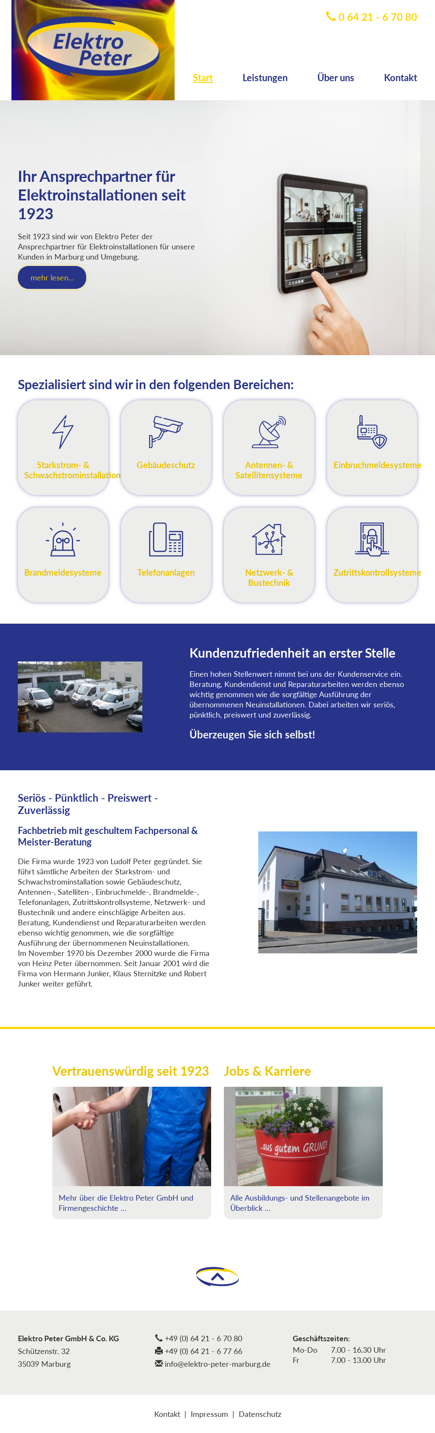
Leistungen (265, 77)
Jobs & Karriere (267, 1070)
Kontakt (400, 77)
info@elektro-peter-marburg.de (213, 1363)
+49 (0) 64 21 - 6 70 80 (198, 1338)
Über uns (335, 77)
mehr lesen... (52, 277)
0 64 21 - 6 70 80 (371, 17)
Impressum (209, 1414)
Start (203, 77)
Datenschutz (260, 1414)
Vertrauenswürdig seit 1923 (130, 1070)
